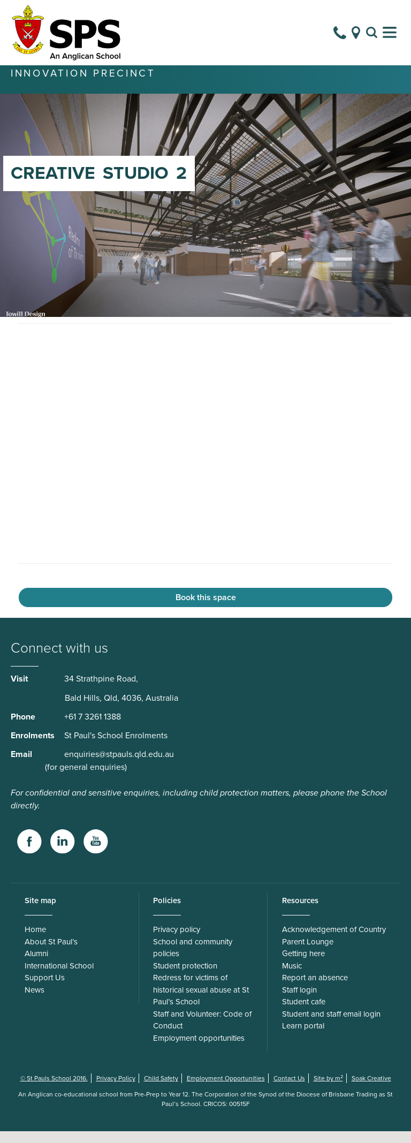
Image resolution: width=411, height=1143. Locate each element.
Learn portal (303, 1037)
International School (59, 977)
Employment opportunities (199, 1050)
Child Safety (161, 1090)
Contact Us (289, 1090)
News (34, 1001)
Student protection (185, 977)
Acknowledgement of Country (334, 941)
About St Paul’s (51, 953)
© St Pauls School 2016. (54, 1090)
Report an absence (315, 989)
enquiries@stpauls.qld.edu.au (119, 766)
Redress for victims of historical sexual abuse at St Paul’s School (201, 1001)
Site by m (328, 1090)
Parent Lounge (307, 953)
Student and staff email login (331, 1026)
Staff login (299, 1001)
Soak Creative (371, 1090)
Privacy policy (176, 941)
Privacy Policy (115, 1090)
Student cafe (303, 1013)
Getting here (303, 965)
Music (292, 977)
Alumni (36, 965)
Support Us (45, 989)
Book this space (206, 609)
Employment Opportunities (226, 1090)
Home (35, 941)
